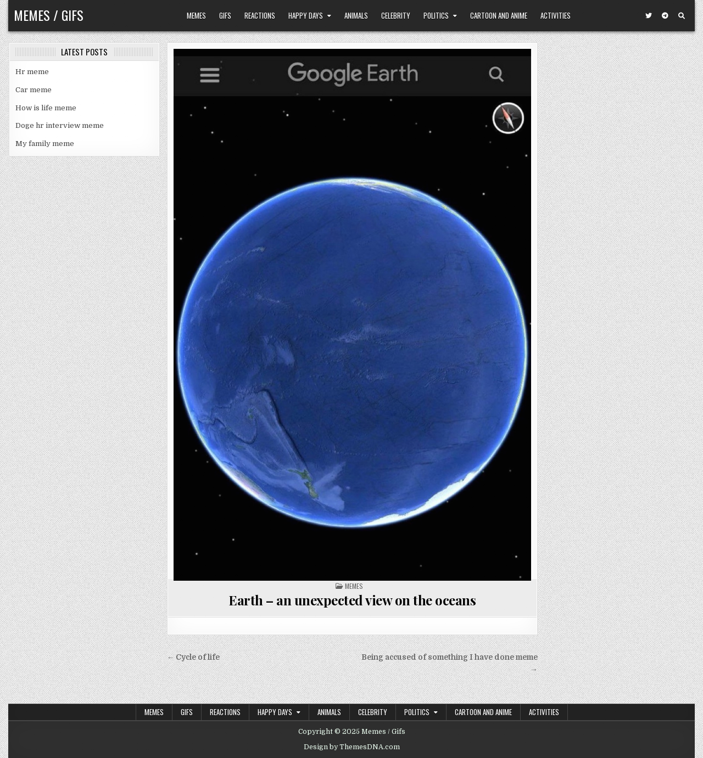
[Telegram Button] (665, 16)
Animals (356, 15)
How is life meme (45, 108)
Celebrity (395, 15)
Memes (196, 15)
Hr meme (32, 72)
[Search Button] (681, 16)
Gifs (225, 15)
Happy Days (305, 15)
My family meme (44, 143)
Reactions (259, 15)
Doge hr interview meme (59, 125)
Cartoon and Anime (498, 15)
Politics (436, 15)
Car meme (33, 90)
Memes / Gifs (48, 15)
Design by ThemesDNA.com (352, 747)
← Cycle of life (193, 657)
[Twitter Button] (648, 16)
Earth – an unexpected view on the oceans (352, 600)
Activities (555, 15)
